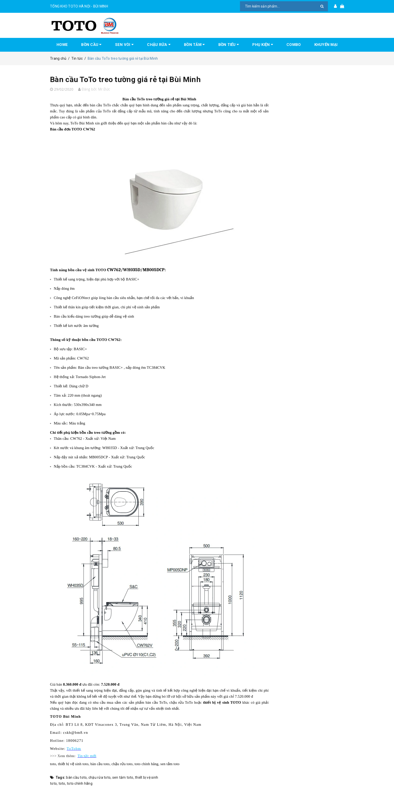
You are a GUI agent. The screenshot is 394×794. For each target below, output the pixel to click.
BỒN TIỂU (228, 44)
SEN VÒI (124, 44)
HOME (62, 44)
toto (62, 783)
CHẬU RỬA (159, 44)
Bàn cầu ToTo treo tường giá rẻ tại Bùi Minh (125, 79)
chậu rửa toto (99, 777)
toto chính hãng (79, 783)
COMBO (293, 44)
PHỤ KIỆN (262, 44)
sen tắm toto (122, 777)
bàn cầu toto (76, 777)
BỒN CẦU (91, 44)
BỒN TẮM (194, 44)
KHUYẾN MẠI (326, 44)
